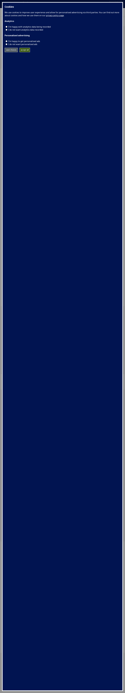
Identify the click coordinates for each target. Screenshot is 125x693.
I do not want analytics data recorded (25, 29)
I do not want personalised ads (22, 44)
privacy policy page (55, 15)
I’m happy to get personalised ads (24, 41)
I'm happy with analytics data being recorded (29, 26)
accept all (25, 50)
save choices (11, 50)
